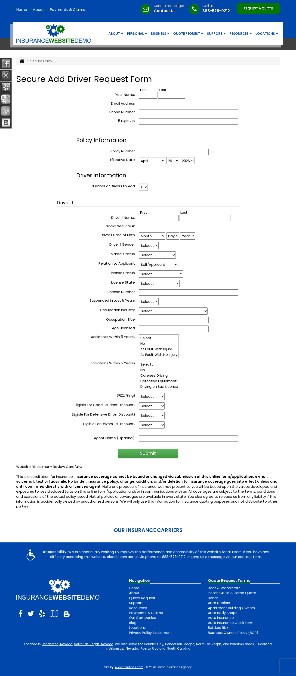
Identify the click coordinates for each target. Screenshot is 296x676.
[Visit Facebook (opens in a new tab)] (20, 613)
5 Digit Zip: (127, 120)
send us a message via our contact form (226, 556)
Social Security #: (121, 226)
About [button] (115, 33)
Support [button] (216, 33)
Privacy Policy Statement (150, 632)
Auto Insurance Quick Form (230, 622)
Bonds (213, 597)
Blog (132, 622)
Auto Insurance (221, 617)
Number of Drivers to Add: (114, 186)
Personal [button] (137, 33)
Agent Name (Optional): (115, 437)
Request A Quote (258, 8)
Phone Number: (122, 112)
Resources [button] (240, 33)
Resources (138, 607)
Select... (159, 338)
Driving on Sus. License (162, 386)
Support (136, 602)
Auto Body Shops (222, 612)
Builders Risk (218, 627)
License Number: (122, 291)
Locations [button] (267, 33)
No (159, 343)
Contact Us (165, 10)
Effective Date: (123, 159)
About (38, 9)
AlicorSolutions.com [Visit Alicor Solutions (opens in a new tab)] (129, 667)
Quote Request (142, 597)
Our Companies (142, 617)
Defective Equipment (162, 381)
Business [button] (160, 33)
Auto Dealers (219, 602)
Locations (137, 627)
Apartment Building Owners (231, 607)
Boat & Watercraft (224, 587)
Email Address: (123, 103)
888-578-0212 (216, 10)
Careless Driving (162, 375)
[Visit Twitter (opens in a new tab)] (31, 613)
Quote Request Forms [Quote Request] (229, 580)
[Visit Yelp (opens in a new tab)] (42, 613)
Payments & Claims (67, 9)
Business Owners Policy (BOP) (233, 632)
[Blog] (67, 613)
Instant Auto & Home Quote (232, 592)
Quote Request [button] (188, 33)
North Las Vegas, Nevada (93, 644)
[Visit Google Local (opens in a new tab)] (54, 613)
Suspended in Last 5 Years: (112, 300)
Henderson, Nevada (57, 644)
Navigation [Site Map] (139, 580)
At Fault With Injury (159, 349)
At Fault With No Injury (159, 354)
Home (21, 9)
